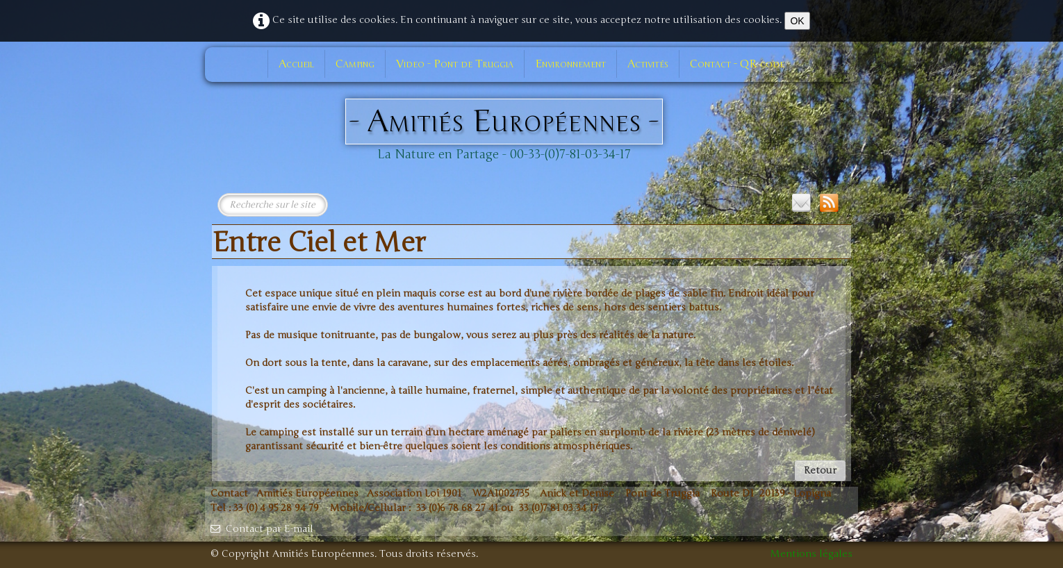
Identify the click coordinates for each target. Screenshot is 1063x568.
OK (797, 20)
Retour (820, 470)
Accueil (296, 64)
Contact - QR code (737, 64)
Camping (355, 64)
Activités (647, 64)
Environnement (570, 64)
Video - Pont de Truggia (454, 64)
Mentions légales (811, 554)
